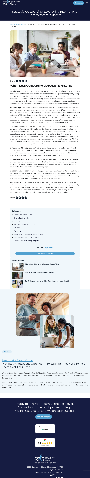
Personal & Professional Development (28, 234)
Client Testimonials (21, 218)
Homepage (14, 24)
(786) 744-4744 (57, 469)
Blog (23, 24)
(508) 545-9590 (57, 474)
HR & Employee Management (25, 224)
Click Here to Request (45, 254)
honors (16, 221)
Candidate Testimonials (23, 215)
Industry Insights (43, 417)
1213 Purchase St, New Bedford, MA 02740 (48, 472)
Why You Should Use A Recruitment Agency (39, 272)
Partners (17, 231)
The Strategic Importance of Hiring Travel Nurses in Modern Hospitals (47, 281)
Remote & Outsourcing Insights (26, 241)
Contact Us (79, 3)
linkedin (17, 228)
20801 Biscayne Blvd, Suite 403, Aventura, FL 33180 (45, 467)
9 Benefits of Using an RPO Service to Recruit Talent (42, 264)
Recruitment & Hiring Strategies (26, 237)
